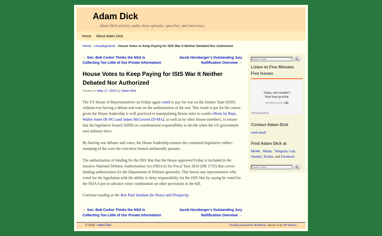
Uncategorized (104, 46)
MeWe (255, 151)
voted (166, 102)
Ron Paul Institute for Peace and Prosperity (154, 195)
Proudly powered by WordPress (247, 225)
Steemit (256, 156)
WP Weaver (290, 225)
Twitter (268, 156)
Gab (292, 151)
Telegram (280, 151)
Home (86, 36)
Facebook (288, 156)
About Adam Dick (109, 36)
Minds (267, 151)
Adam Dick (115, 16)
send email (258, 132)
